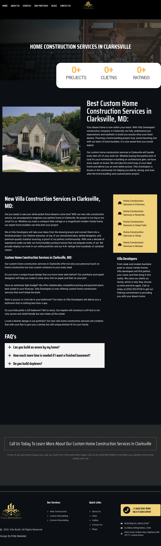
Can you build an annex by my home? (36, 347)
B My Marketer (18, 536)
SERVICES (27, 6)
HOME (5, 6)
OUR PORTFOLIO (41, 6)
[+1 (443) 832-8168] (126, 510)
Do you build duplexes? (27, 363)
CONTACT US (65, 6)
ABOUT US (15, 6)
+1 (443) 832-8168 (142, 508)
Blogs (54, 6)
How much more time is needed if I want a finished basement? (51, 355)
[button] (54, 347)
